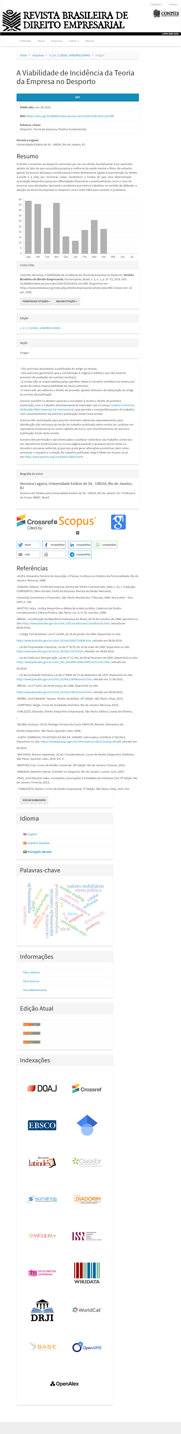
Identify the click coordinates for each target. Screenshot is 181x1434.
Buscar (90, 41)
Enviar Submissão (34, 800)
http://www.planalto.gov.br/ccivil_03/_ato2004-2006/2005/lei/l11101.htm (63, 662)
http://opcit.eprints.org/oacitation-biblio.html (54, 457)
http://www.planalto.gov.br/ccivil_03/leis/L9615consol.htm (54, 692)
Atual (41, 41)
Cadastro (156, 4)
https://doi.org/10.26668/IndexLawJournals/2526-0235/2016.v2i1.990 (70, 116)
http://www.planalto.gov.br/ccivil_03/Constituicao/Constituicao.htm (66, 623)
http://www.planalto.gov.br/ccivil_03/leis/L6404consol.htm (54, 679)
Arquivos (56, 41)
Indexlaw (25, 41)
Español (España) (39, 843)
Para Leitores (31, 972)
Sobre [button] (74, 41)
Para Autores (31, 981)
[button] (28, 544)
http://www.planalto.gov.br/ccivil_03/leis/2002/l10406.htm (54, 640)
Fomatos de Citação (36, 301)
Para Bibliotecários (35, 990)
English (32, 834)
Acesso (173, 4)
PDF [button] (77, 97)
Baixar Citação (66, 301)
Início (23, 55)
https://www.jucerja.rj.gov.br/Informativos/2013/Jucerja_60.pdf (81, 741)
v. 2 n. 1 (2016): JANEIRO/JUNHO (69, 55)
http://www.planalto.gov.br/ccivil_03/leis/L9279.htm (50, 651)
